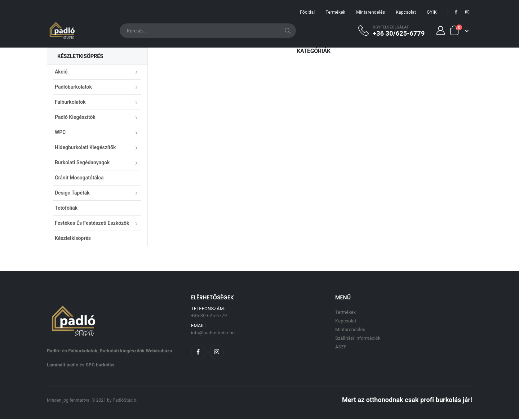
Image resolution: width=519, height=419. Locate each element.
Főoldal (307, 12)
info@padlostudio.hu (213, 332)
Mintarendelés (370, 12)
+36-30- (209, 315)
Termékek (336, 12)
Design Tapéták (72, 193)
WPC (60, 132)
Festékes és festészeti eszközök (92, 223)
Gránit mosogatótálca (79, 177)
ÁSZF (340, 346)
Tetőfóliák (66, 208)
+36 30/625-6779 (399, 33)
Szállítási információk (358, 338)
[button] (459, 30)
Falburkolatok (70, 102)
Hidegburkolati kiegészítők (85, 147)
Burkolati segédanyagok (82, 162)
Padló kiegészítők (75, 117)
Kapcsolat (406, 12)
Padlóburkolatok (73, 87)
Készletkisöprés (73, 238)
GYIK (431, 12)
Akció (61, 72)
